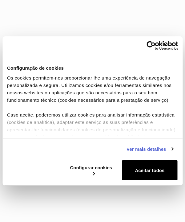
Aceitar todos (150, 170)
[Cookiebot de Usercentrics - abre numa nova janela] (151, 45)
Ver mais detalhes (146, 149)
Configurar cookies (91, 170)
